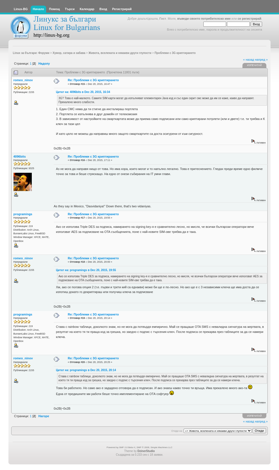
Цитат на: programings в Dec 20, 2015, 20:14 (86, 370)
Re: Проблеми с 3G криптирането (93, 80)
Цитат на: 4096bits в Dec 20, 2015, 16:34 (83, 92)
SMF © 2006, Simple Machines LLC (154, 447)
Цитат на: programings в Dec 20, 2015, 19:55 (86, 270)
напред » (261, 59)
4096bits (20, 156)
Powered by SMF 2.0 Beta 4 (121, 447)
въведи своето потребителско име (204, 18)
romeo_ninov (23, 80)
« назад (248, 59)
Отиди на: (177, 431)
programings (23, 214)
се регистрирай (249, 18)
